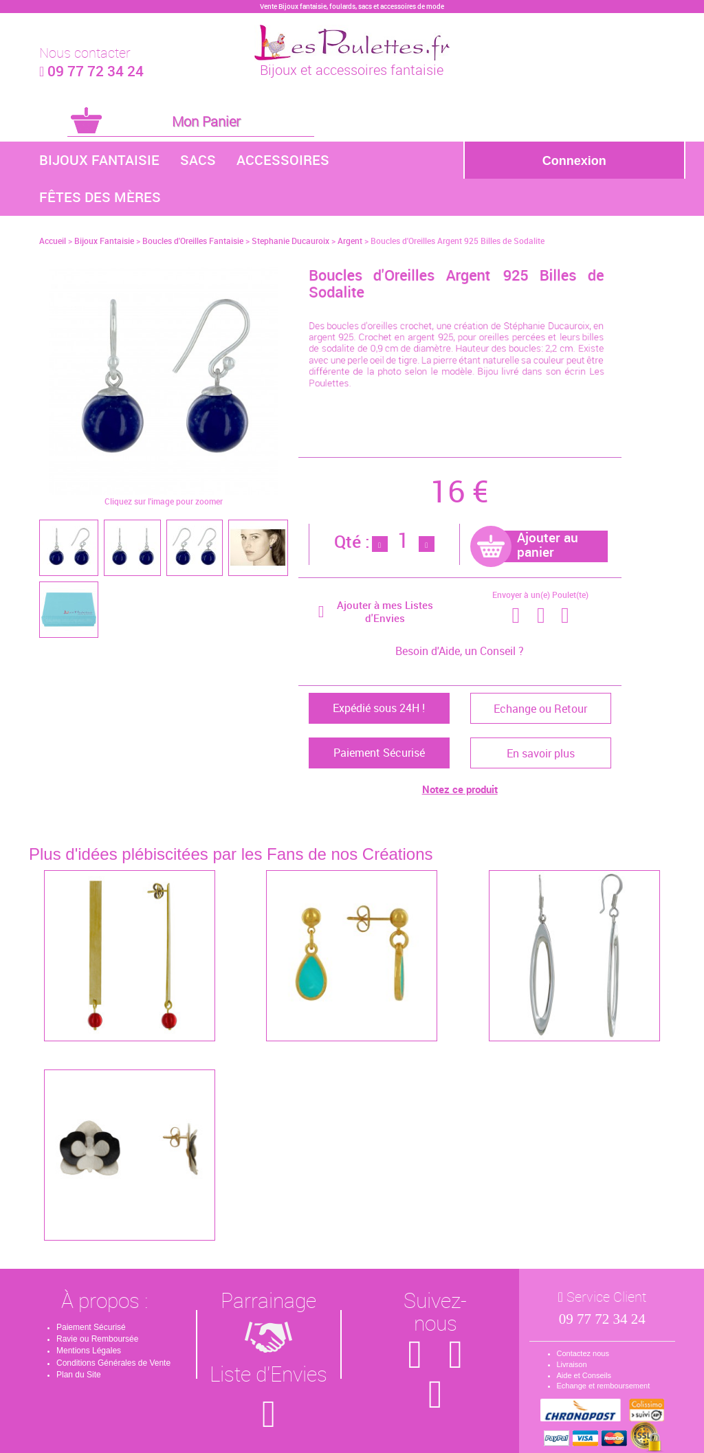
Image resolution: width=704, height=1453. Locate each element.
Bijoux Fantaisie (99, 160)
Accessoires (282, 160)
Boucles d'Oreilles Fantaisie (192, 240)
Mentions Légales (88, 1350)
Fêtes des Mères (100, 197)
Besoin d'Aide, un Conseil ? (459, 650)
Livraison (572, 1364)
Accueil (52, 240)
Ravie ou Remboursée (97, 1339)
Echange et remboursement (603, 1386)
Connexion (574, 161)
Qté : (352, 541)
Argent (350, 240)
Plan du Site (78, 1374)
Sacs (198, 160)
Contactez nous (583, 1353)
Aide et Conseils (584, 1375)
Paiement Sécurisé (91, 1327)
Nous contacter (85, 52)
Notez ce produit (460, 789)
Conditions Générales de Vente (113, 1363)
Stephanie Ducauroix (290, 240)
